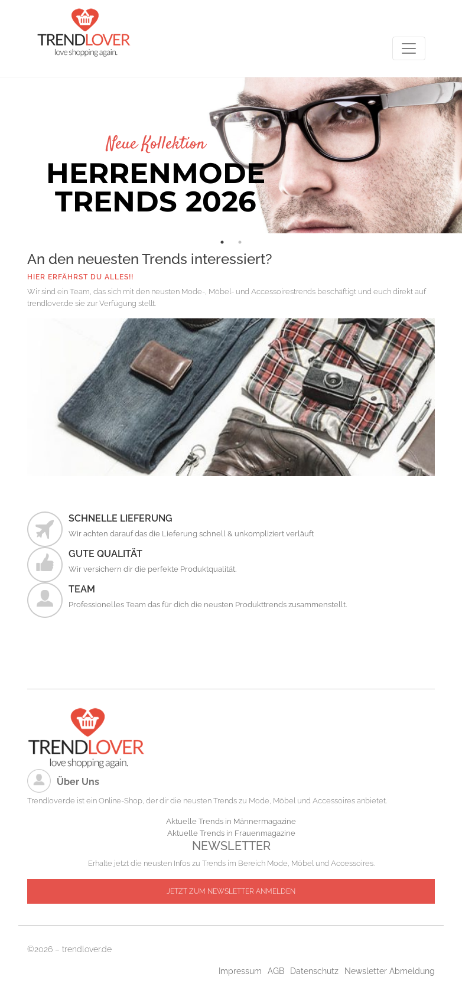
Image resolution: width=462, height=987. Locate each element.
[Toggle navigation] (408, 48)
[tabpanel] (231, 155)
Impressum (240, 971)
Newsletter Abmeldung (389, 971)
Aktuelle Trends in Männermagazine (231, 821)
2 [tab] (240, 242)
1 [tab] (222, 242)
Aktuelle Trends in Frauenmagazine (231, 833)
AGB (276, 971)
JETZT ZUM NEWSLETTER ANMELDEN (231, 891)
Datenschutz (314, 971)
